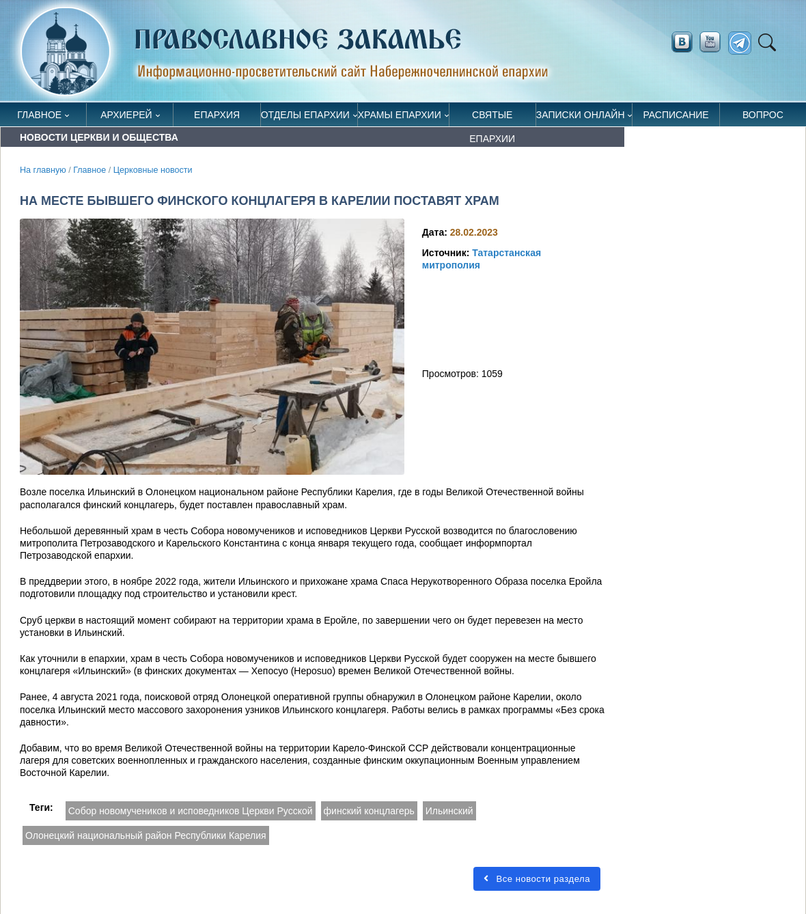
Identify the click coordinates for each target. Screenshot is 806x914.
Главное (39, 114)
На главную (43, 170)
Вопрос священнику (762, 117)
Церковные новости (153, 170)
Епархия (217, 114)
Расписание (675, 114)
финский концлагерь (369, 810)
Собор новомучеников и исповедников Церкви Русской (190, 810)
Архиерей (126, 114)
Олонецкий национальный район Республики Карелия (145, 835)
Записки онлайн (580, 114)
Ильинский (449, 810)
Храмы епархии (399, 114)
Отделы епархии (305, 114)
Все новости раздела (537, 879)
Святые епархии (492, 117)
